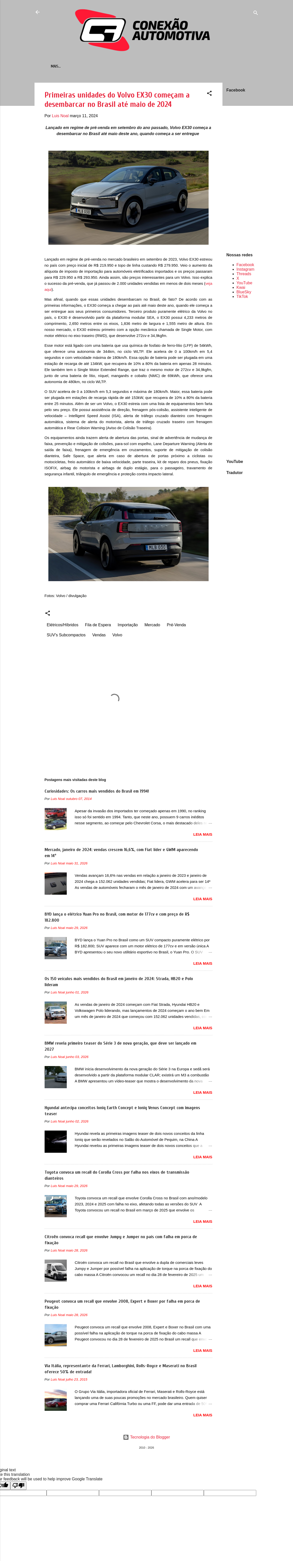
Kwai (241, 288)
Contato (161, 66)
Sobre (182, 66)
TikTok (242, 297)
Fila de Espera (98, 626)
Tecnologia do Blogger (146, 1438)
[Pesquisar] (256, 13)
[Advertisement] (242, 379)
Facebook (245, 266)
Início (63, 66)
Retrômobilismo (131, 66)
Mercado (152, 626)
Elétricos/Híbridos (62, 626)
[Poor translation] (18, 1486)
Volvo (117, 636)
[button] (209, 95)
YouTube (244, 284)
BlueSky (244, 293)
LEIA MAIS (202, 835)
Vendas (99, 636)
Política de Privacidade (215, 66)
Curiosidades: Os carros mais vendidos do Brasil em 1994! (97, 792)
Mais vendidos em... (92, 66)
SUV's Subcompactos (66, 636)
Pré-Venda (176, 626)
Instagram (245, 270)
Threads (244, 275)
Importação (128, 626)
